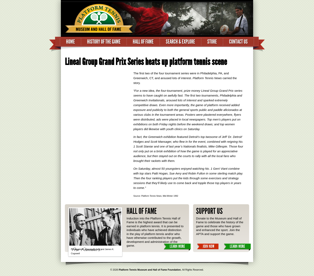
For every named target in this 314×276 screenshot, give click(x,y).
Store (212, 41)
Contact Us (238, 41)
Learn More (177, 247)
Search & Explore (180, 41)
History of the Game (104, 41)
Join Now (207, 246)
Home (70, 41)
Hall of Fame (143, 41)
